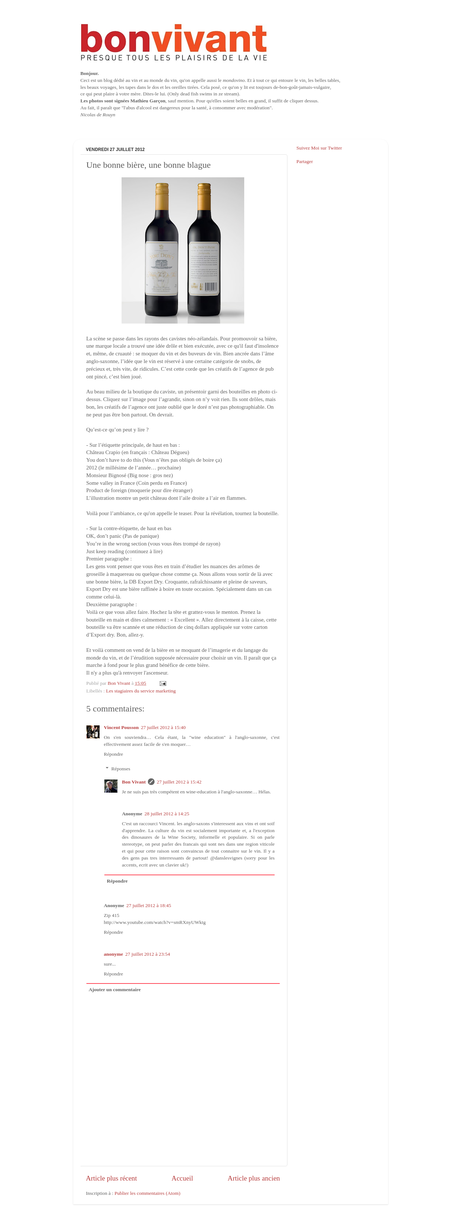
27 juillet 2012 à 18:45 (148, 905)
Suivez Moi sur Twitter (319, 148)
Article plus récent (111, 1178)
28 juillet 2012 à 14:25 (167, 813)
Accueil (182, 1178)
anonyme (113, 954)
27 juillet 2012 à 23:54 (147, 954)
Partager (305, 161)
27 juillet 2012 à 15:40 (163, 727)
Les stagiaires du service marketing (141, 691)
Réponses (120, 768)
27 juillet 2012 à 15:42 (179, 782)
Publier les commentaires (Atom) (148, 1193)
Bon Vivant (134, 782)
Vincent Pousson (121, 727)
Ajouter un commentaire (115, 989)
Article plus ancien (254, 1178)
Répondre (113, 754)
